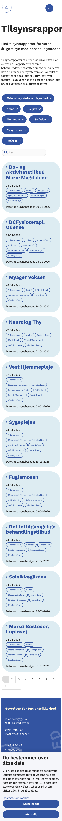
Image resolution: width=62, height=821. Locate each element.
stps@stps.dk (16, 750)
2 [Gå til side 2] (12, 679)
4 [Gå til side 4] (26, 679)
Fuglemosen (23, 477)
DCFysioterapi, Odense (25, 224)
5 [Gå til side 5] (32, 679)
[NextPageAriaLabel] (20, 686)
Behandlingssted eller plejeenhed (27, 98)
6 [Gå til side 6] (39, 679)
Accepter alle (31, 803)
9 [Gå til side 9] (5, 686)
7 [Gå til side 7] (46, 679)
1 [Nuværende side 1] (5, 679)
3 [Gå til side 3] (19, 679)
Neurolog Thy (25, 322)
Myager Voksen (27, 277)
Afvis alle (31, 814)
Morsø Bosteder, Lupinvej (27, 629)
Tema (10, 109)
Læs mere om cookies (16, 798)
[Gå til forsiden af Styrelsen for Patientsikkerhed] (6, 8)
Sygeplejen (22, 422)
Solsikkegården (28, 576)
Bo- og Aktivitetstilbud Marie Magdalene (27, 172)
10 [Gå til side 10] (13, 686)
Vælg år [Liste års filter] (12, 140)
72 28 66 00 (15, 744)
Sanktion (40, 119)
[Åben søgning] (49, 8)
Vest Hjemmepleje (31, 367)
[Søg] (24, 152)
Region (32, 109)
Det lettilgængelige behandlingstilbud (30, 529)
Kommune (13, 119)
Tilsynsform (15, 130)
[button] (58, 8)
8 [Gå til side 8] (53, 679)
